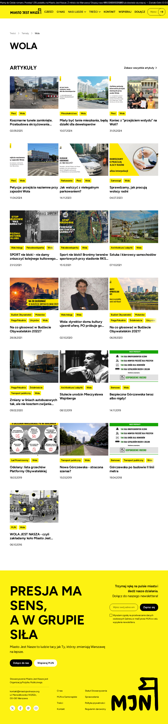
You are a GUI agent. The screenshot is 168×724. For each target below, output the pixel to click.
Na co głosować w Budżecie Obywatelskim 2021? (130, 329)
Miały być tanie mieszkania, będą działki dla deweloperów (84, 122)
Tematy (25, 33)
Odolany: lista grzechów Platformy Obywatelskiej (28, 469)
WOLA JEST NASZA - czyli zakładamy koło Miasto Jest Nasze (30, 538)
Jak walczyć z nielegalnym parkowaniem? (79, 189)
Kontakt (109, 11)
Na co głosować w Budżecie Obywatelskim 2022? (30, 329)
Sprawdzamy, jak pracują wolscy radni (128, 189)
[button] (77, 12)
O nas (61, 11)
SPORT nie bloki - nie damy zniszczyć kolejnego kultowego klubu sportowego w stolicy (33, 258)
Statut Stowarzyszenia (96, 690)
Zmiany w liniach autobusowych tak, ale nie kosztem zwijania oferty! (33, 404)
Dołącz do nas (21, 663)
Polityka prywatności (95, 703)
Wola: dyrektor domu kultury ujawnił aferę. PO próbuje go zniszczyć (81, 326)
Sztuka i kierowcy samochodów (133, 255)
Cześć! (48, 11)
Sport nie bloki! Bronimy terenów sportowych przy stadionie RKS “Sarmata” (84, 258)
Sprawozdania (92, 696)
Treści (13, 33)
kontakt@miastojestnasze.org (25, 691)
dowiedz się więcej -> (137, 2)
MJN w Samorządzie (67, 696)
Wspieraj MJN (45, 663)
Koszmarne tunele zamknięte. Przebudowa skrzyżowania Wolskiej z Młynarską (31, 124)
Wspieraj (125, 11)
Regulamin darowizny (95, 709)
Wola (37, 33)
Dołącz (140, 11)
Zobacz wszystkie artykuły (139, 67)
